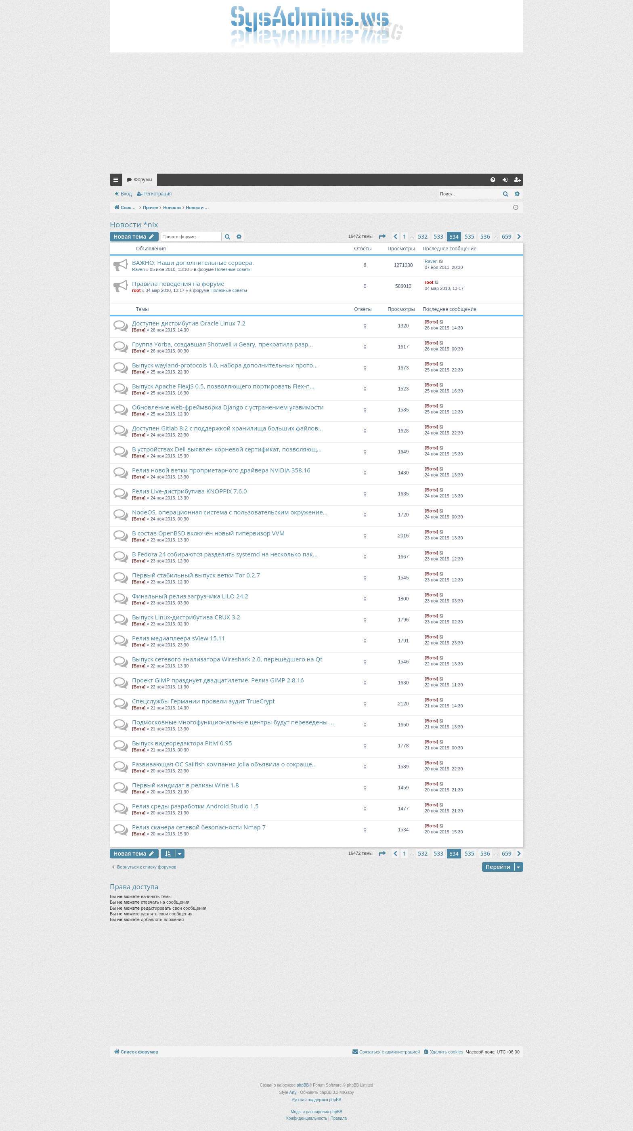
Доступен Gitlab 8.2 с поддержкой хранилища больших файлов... (227, 428)
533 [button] (438, 236)
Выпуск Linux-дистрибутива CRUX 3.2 (186, 617)
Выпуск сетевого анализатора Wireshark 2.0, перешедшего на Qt (227, 659)
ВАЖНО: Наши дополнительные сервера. (193, 262)
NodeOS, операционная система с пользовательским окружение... (229, 512)
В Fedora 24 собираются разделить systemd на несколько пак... (225, 554)
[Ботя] (138, 329)
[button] (382, 236)
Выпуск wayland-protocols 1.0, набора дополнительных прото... (225, 365)
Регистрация (157, 194)
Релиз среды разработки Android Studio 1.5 (195, 806)
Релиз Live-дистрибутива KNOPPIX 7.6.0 (189, 491)
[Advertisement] (316, 113)
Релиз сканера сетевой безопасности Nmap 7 (199, 827)
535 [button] (469, 236)
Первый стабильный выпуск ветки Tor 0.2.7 (196, 575)
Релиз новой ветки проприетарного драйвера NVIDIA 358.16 (221, 470)
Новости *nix (134, 224)
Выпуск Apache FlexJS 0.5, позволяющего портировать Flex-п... (223, 386)
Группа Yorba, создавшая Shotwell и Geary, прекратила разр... (222, 344)
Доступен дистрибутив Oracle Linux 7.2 (188, 323)
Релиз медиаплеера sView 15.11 (178, 638)
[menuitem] (493, 180)
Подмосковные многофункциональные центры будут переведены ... (233, 722)
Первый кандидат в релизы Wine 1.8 (185, 785)
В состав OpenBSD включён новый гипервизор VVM (208, 533)
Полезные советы (233, 269)
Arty (293, 1092)
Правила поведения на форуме (178, 283)
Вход (126, 194)
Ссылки (117, 181)
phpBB (303, 1085)
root (136, 290)
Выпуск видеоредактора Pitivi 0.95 (182, 743)
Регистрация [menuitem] (518, 181)
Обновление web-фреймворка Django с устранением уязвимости (228, 407)
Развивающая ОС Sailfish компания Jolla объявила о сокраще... (224, 764)
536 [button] (485, 236)
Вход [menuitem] (507, 181)
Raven (138, 269)
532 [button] (423, 236)
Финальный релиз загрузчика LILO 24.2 (190, 596)
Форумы (143, 180)
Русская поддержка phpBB (316, 1099)
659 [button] (506, 236)
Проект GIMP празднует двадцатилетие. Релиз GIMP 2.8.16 (218, 680)
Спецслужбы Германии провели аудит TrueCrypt (203, 701)
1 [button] (404, 236)
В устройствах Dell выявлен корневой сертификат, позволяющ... (227, 449)
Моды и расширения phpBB (316, 1112)
